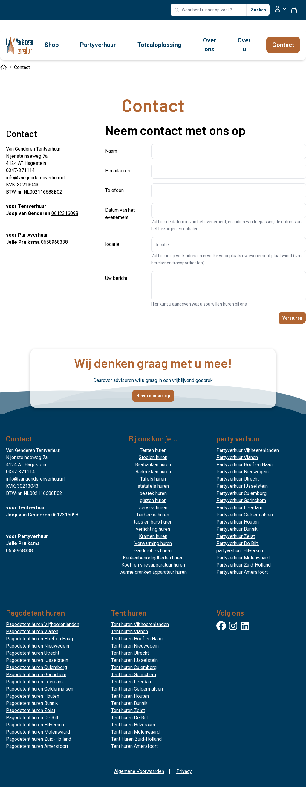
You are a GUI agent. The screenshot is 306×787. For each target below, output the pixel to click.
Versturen (292, 318)
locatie (112, 244)
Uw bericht (116, 278)
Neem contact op (153, 395)
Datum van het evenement (120, 213)
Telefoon (114, 190)
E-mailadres (117, 171)
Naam (111, 151)
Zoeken (258, 9)
